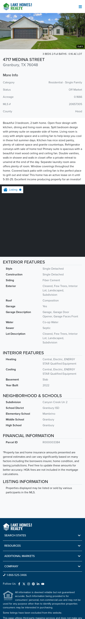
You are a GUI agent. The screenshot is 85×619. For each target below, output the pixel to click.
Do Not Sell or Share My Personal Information (25, 612)
